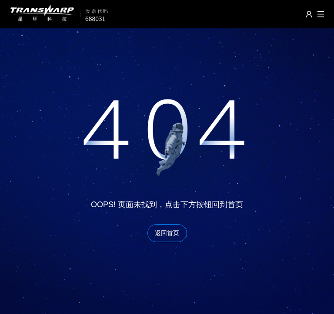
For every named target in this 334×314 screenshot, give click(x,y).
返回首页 (167, 232)
